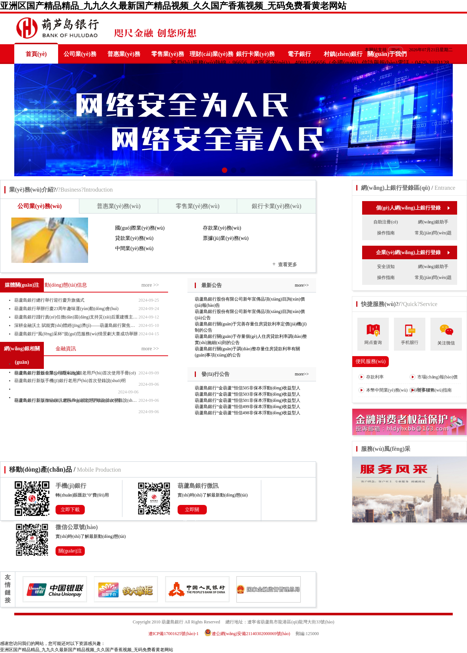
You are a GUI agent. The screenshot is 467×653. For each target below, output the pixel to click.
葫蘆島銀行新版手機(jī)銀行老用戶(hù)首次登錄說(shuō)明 (70, 380)
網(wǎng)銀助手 (433, 221)
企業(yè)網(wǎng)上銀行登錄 (412, 252)
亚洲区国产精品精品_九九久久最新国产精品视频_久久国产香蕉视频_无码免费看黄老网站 (173, 6)
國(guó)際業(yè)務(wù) (139, 228)
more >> (150, 285)
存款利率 (371, 377)
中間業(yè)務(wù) (134, 248)
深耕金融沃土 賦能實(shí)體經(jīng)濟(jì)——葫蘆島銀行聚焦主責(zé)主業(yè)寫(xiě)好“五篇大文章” (76, 325)
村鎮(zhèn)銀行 (343, 54)
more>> (302, 285)
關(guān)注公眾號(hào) (70, 552)
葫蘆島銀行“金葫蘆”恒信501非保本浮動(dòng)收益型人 (247, 400)
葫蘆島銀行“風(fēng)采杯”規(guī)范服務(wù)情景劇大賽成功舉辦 (76, 333)
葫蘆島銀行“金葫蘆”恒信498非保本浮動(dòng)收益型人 (247, 412)
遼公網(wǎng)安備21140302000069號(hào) (249, 633)
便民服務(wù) (371, 361)
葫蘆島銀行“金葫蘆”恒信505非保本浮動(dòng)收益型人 (247, 387)
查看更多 (284, 264)
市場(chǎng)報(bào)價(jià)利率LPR (434, 383)
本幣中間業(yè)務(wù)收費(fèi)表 (383, 396)
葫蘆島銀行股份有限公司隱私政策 (47, 372)
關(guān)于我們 (387, 54)
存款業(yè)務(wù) (222, 228)
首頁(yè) (36, 54)
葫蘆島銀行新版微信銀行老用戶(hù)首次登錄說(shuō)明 (67, 400)
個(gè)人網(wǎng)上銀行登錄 (412, 208)
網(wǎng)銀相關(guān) (22, 355)
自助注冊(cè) (385, 221)
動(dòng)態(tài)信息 (66, 285)
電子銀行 (299, 54)
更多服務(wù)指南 (431, 390)
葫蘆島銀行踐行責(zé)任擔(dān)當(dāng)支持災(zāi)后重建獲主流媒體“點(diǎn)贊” (76, 317)
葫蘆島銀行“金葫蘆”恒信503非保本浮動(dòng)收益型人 (247, 394)
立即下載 (70, 509)
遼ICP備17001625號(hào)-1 (173, 633)
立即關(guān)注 (192, 510)
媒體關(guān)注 (22, 285)
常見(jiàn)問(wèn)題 (433, 232)
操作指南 (386, 232)
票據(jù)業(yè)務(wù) (225, 238)
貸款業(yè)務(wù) (134, 238)
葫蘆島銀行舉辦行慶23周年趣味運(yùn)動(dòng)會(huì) (66, 308)
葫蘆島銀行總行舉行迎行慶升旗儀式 (49, 300)
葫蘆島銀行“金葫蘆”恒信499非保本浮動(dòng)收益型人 (247, 406)
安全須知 (386, 266)
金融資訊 (66, 348)
